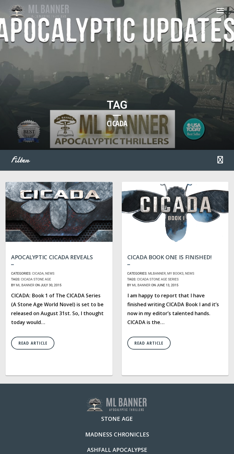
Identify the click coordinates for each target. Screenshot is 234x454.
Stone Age (42, 279)
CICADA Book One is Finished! (169, 257)
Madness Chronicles (117, 434)
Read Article (32, 343)
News (49, 274)
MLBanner (157, 274)
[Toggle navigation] (220, 11)
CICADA (38, 274)
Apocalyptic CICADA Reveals (52, 257)
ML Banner (25, 285)
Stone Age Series (164, 279)
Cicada (27, 279)
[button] (220, 160)
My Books (175, 274)
